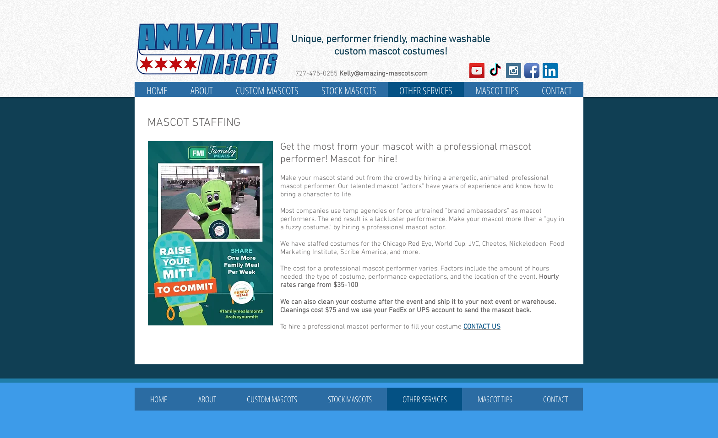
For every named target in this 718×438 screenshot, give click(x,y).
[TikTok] (495, 70)
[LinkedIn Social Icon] (550, 70)
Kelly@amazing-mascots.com (383, 74)
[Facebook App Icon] (531, 70)
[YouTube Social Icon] (476, 70)
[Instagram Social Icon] (513, 70)
